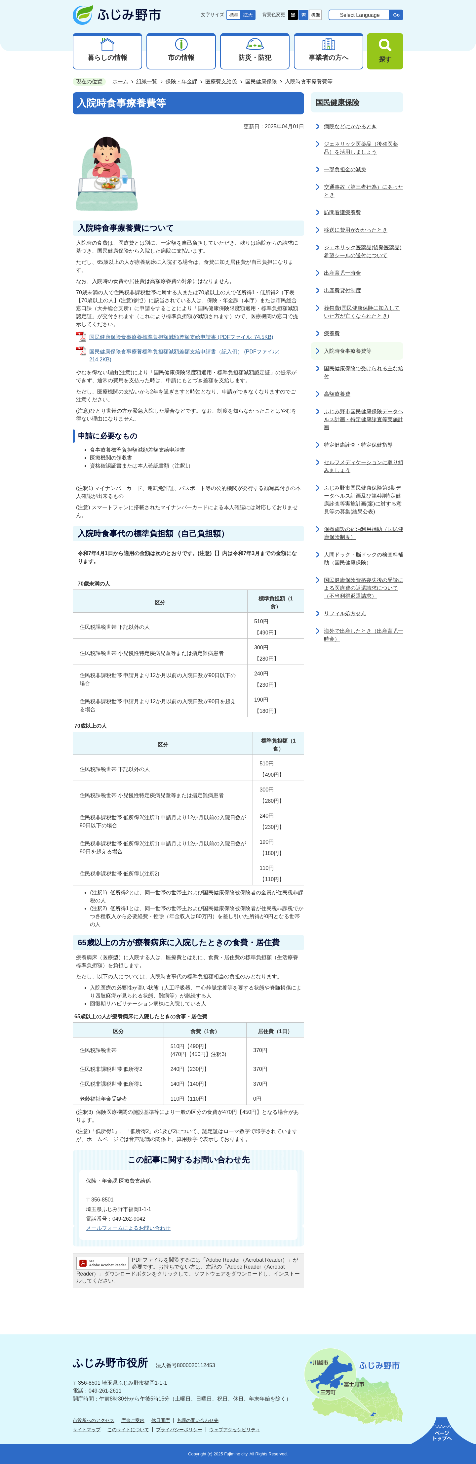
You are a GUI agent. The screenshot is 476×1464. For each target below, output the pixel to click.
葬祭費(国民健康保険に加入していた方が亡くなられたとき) (362, 312)
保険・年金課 (181, 81)
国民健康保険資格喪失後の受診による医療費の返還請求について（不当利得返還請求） (363, 588)
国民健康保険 (261, 81)
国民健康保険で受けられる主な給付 (363, 372)
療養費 (332, 333)
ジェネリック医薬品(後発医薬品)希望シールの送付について (363, 251)
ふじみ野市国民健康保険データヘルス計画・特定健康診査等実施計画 (363, 419)
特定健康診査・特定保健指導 (358, 445)
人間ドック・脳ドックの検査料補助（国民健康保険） (363, 558)
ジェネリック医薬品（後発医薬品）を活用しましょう (361, 148)
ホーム (120, 81)
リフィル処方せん (345, 613)
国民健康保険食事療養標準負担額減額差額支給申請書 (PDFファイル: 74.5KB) (181, 337)
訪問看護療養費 (342, 212)
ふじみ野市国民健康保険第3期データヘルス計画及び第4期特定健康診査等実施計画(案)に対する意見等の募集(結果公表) (363, 499)
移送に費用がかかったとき (355, 230)
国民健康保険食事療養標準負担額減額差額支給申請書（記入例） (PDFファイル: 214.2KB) (184, 355)
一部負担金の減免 (345, 169)
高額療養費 (337, 394)
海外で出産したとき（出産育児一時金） (363, 635)
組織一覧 (146, 81)
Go (396, 15)
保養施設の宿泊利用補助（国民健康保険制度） (363, 533)
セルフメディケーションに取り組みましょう (363, 466)
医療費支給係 (221, 81)
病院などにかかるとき (350, 126)
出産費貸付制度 (342, 290)
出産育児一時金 (342, 273)
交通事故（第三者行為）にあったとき (363, 191)
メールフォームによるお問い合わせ (128, 1228)
